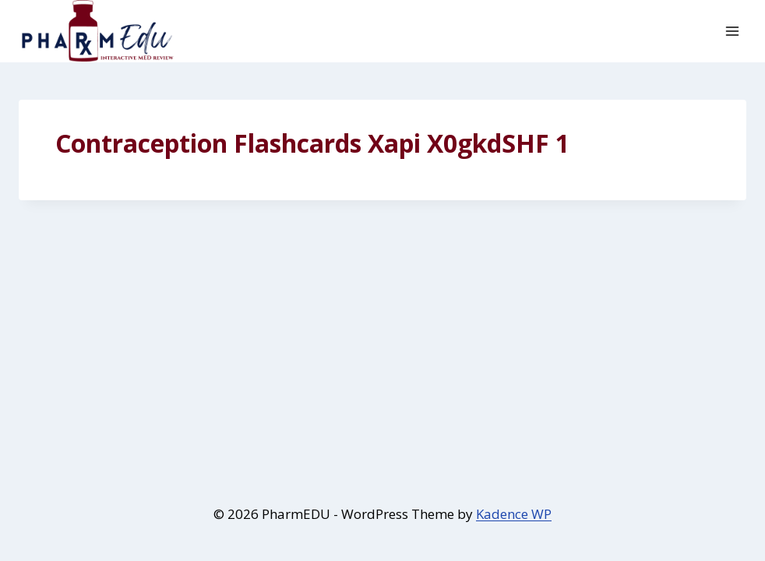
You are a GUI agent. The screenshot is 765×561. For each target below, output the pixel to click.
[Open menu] (731, 31)
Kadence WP (514, 514)
